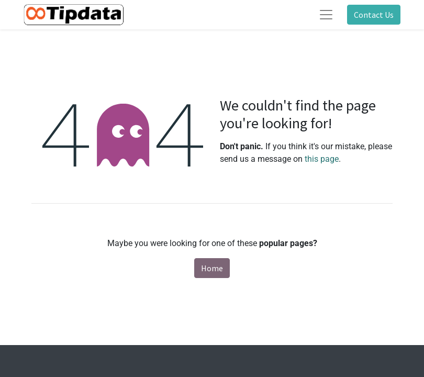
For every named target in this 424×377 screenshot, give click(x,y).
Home (212, 268)
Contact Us (374, 14)
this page (322, 159)
